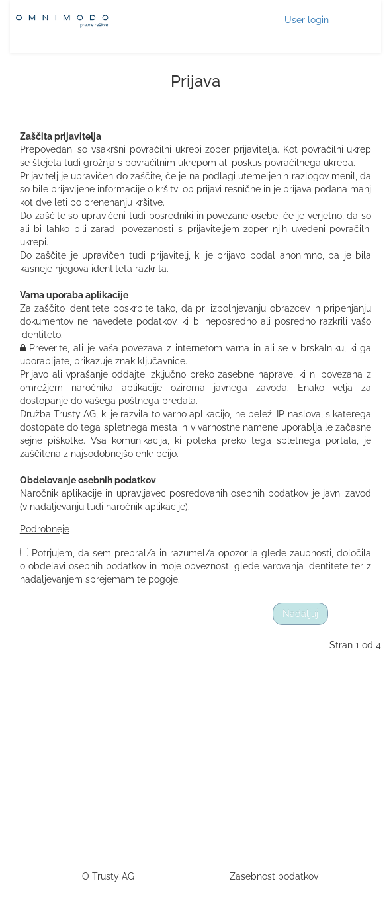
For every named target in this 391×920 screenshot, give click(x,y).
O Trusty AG (108, 876)
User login (306, 20)
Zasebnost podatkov (274, 876)
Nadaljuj (300, 613)
